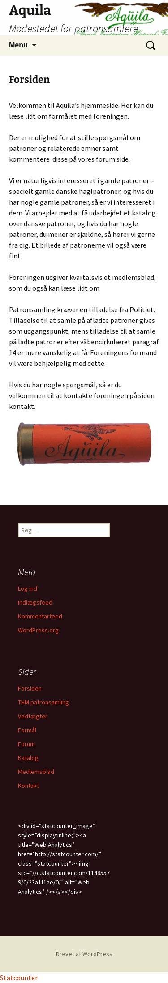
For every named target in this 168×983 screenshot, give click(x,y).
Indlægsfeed (35, 602)
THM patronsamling (43, 702)
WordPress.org (38, 630)
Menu (18, 45)
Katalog (28, 758)
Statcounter (19, 977)
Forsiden (30, 688)
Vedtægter (32, 716)
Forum (26, 744)
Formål (27, 730)
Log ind (27, 588)
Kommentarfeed (40, 616)
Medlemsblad (36, 772)
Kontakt (28, 785)
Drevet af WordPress (84, 954)
